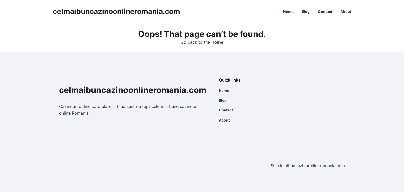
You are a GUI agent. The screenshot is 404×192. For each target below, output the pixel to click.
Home (288, 11)
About (345, 11)
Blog (306, 11)
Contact (325, 11)
